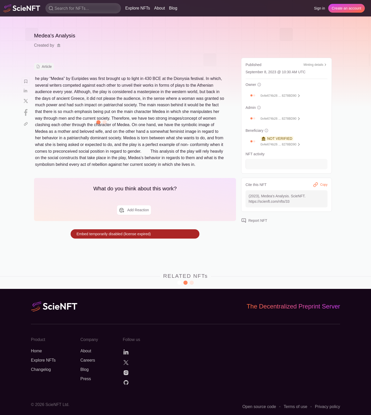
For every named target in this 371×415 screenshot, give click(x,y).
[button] (251, 95)
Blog (173, 8)
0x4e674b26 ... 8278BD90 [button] (278, 95)
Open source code (259, 406)
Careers (87, 360)
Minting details (315, 65)
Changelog (41, 369)
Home (36, 351)
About (159, 8)
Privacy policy (327, 406)
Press (85, 379)
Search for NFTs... (72, 8)
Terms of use (295, 406)
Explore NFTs (137, 8)
